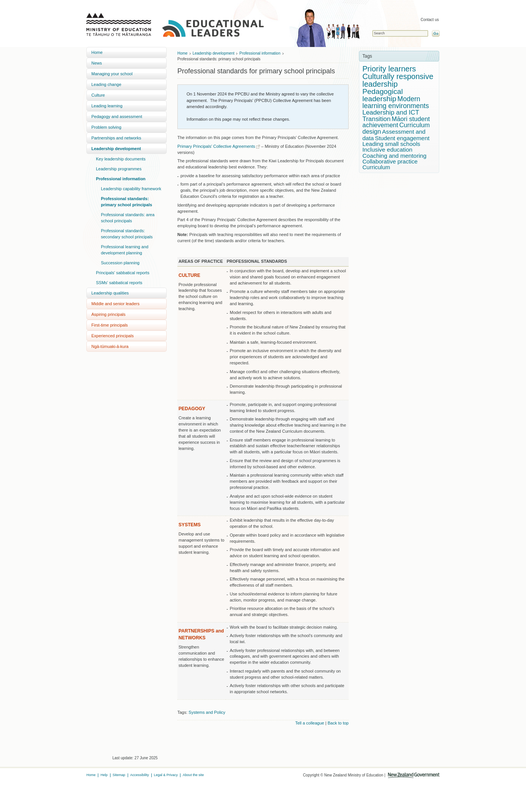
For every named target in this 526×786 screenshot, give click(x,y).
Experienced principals (112, 335)
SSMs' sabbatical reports (119, 282)
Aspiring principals (108, 314)
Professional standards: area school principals (127, 217)
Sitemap (119, 775)
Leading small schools (391, 144)
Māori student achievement (396, 122)
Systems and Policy (206, 712)
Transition (376, 119)
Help (104, 775)
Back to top (338, 723)
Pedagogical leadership (382, 95)
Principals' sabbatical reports (122, 272)
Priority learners (389, 69)
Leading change (106, 84)
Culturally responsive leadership (397, 80)
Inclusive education (387, 149)
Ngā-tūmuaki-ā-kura (109, 346)
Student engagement (402, 138)
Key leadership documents (121, 159)
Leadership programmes (118, 169)
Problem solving (106, 127)
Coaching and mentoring (394, 155)
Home (96, 52)
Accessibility (139, 775)
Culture (98, 95)
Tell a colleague (309, 723)
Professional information (121, 178)
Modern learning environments (395, 102)
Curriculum (376, 167)
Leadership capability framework (131, 188)
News (96, 63)
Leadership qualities (110, 293)
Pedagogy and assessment (116, 116)
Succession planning (120, 262)
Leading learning (106, 106)
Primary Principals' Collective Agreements (216, 146)
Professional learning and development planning (124, 249)
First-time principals (109, 325)
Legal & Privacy (166, 775)
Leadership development (116, 148)
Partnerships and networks (116, 138)
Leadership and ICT (390, 112)
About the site (193, 775)
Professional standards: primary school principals (126, 201)
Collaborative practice (389, 161)
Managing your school (112, 73)
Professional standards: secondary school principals (127, 233)
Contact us (429, 20)
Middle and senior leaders (115, 303)
